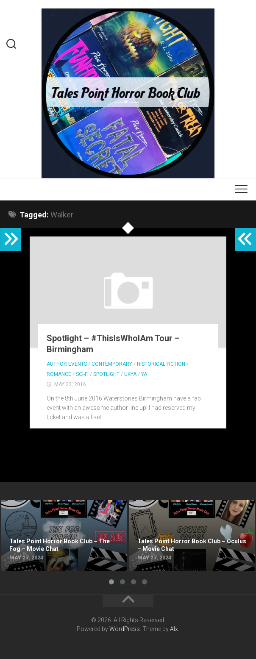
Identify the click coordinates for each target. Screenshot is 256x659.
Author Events (67, 364)
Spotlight (106, 374)
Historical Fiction (161, 364)
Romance (59, 374)
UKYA (130, 374)
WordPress (124, 629)
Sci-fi (82, 374)
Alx (174, 629)
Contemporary (112, 364)
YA (144, 374)
